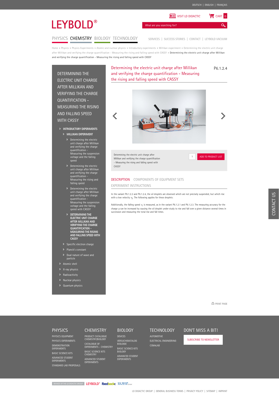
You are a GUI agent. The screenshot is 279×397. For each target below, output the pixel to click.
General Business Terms (169, 391)
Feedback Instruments (109, 384)
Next (224, 116)
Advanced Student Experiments (62, 359)
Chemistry (95, 330)
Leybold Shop (93, 384)
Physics (65, 47)
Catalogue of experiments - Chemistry (99, 345)
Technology (162, 330)
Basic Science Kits (62, 353)
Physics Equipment (62, 336)
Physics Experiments (83, 47)
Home (55, 47)
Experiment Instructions (131, 185)
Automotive (156, 336)
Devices (121, 336)
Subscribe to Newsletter (203, 339)
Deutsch (197, 4)
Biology (125, 330)
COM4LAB (155, 345)
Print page (221, 303)
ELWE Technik (125, 384)
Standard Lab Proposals (66, 365)
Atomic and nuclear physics (111, 47)
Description (120, 179)
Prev (116, 116)
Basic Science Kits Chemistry (95, 353)
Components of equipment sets (158, 179)
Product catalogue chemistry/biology (96, 338)
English (209, 4)
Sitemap (210, 391)
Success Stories (175, 39)
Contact (195, 39)
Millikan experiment (170, 47)
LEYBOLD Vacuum (216, 39)
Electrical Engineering (163, 340)
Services (154, 39)
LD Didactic (68, 384)
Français (222, 4)
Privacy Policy (195, 391)
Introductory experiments (142, 47)
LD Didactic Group (142, 391)
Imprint (222, 391)
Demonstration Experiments (61, 347)
